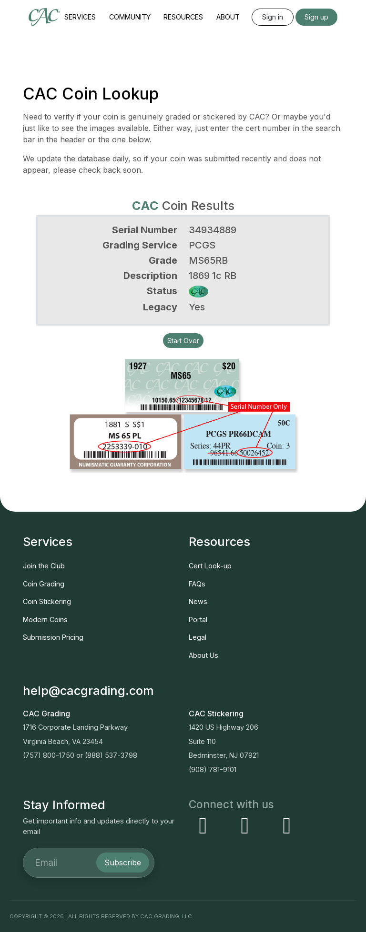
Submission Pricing (53, 637)
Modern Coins (45, 619)
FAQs (197, 584)
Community (130, 17)
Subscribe (122, 862)
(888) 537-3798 (111, 755)
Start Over (183, 341)
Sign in (272, 17)
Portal (198, 619)
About (228, 17)
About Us (203, 655)
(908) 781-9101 (212, 769)
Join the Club (44, 566)
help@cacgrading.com (88, 690)
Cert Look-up (210, 566)
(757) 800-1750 (48, 755)
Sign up (316, 17)
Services (80, 17)
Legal (197, 637)
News (198, 601)
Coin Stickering (47, 601)
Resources (183, 17)
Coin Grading (43, 584)
